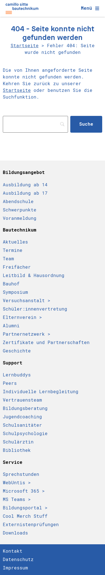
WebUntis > (17, 482)
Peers (10, 383)
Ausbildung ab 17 (25, 193)
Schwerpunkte (19, 210)
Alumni (11, 325)
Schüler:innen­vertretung (35, 309)
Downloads (15, 533)
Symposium (15, 292)
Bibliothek (17, 450)
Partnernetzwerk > (26, 334)
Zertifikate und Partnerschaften (46, 342)
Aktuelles (15, 242)
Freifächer (17, 267)
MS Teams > (17, 499)
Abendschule (18, 201)
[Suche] (86, 124)
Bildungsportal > (25, 507)
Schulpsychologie (25, 433)
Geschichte (17, 351)
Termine (12, 250)
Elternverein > (22, 317)
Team (8, 258)
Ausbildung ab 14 (25, 184)
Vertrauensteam (22, 400)
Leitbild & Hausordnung (33, 275)
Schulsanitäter (22, 425)
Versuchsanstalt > (26, 300)
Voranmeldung (19, 218)
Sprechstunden (21, 474)
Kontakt (12, 551)
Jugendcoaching (22, 416)
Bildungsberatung (25, 408)
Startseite (25, 45)
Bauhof (11, 284)
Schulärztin (18, 442)
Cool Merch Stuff (25, 516)
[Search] (35, 124)
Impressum (15, 568)
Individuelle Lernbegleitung (40, 391)
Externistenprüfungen (31, 524)
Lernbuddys (17, 375)
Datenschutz (18, 559)
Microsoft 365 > (24, 491)
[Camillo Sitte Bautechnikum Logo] (22, 8)
